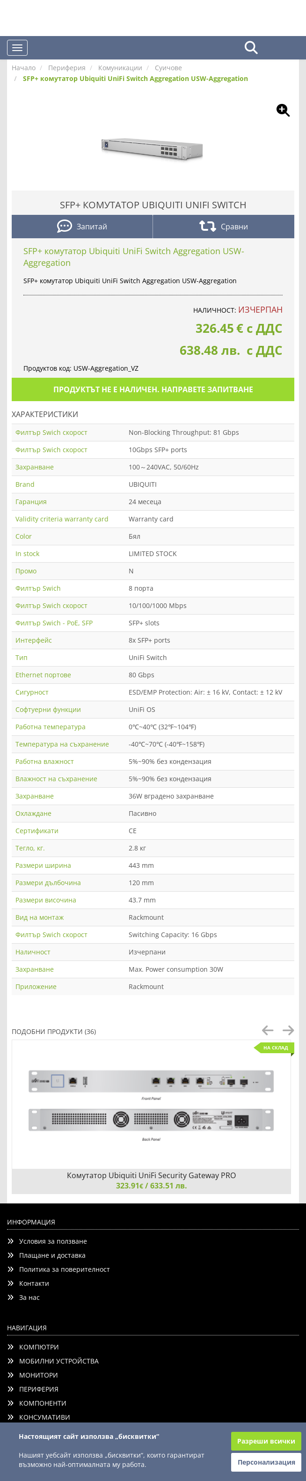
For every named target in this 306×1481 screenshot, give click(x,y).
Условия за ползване (47, 1241)
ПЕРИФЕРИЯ (32, 1389)
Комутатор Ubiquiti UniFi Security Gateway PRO (151, 1175)
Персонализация (266, 1462)
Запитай (82, 227)
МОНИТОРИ (32, 1375)
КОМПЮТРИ (33, 1346)
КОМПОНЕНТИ (36, 1403)
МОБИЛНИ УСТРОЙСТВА (53, 1360)
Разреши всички (266, 1441)
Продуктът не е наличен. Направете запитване (153, 389)
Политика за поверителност (58, 1269)
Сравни (223, 227)
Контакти (28, 1283)
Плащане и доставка (46, 1255)
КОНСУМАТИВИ (38, 1417)
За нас (23, 1297)
